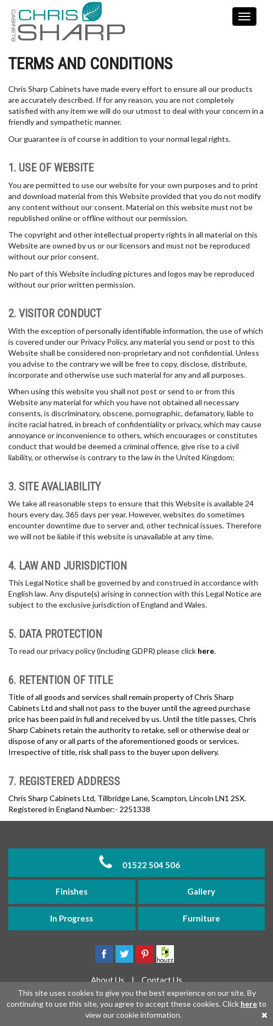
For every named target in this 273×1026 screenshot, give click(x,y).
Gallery (201, 891)
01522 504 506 (137, 862)
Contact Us (161, 980)
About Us (108, 980)
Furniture (201, 918)
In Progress (71, 918)
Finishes (72, 891)
